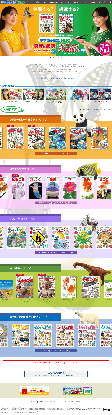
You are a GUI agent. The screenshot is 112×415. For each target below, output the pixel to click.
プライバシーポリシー (55, 402)
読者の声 (38, 2)
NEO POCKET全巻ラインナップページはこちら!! (56, 203)
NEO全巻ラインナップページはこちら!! (55, 153)
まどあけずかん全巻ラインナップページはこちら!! (56, 252)
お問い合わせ (33, 402)
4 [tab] (59, 58)
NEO (45, 2)
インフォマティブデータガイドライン (72, 402)
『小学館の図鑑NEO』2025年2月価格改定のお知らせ (56, 78)
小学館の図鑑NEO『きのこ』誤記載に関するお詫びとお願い (56, 363)
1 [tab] (50, 58)
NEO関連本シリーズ (80, 2)
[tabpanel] (56, 30)
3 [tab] (56, 58)
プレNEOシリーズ (95, 2)
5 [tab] (62, 58)
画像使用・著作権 (43, 402)
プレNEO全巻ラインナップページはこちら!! (56, 351)
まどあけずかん (65, 2)
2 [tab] (53, 58)
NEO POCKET (53, 2)
